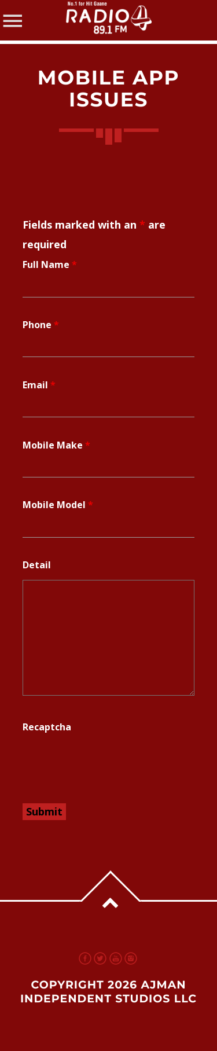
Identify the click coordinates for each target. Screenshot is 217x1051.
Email (39, 384)
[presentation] (110, 764)
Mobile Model (58, 504)
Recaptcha (47, 727)
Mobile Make (56, 445)
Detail (37, 564)
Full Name (50, 264)
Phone (41, 324)
